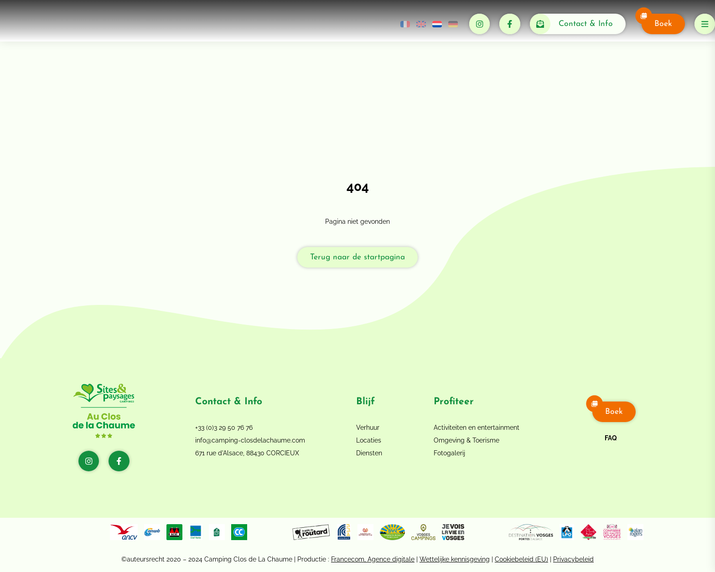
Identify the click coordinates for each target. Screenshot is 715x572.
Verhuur (367, 427)
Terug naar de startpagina (357, 257)
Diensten (369, 453)
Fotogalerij (449, 453)
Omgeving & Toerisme (466, 440)
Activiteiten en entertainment (476, 427)
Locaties (368, 440)
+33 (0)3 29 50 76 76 (224, 427)
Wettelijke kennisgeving (455, 559)
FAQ (611, 438)
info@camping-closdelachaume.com (250, 440)
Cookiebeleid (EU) (521, 559)
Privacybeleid (573, 559)
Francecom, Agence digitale (372, 559)
